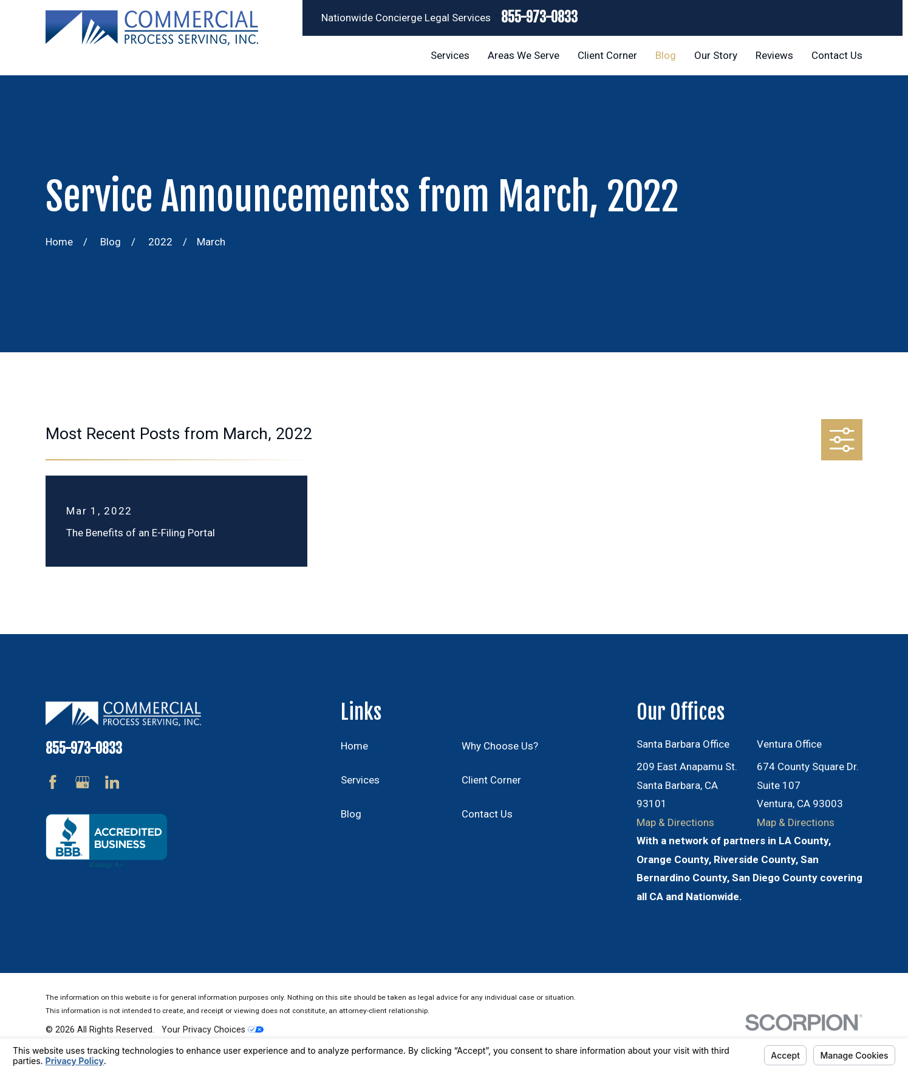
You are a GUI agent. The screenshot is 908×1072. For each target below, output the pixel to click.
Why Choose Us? (500, 746)
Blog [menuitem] (665, 55)
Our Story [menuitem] (715, 55)
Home (354, 746)
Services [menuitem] (450, 55)
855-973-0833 (539, 18)
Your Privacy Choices (213, 1029)
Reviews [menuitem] (774, 55)
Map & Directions (675, 822)
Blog (351, 814)
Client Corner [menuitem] (607, 55)
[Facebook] (53, 782)
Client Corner (491, 780)
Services (360, 780)
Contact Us (487, 814)
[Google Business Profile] (82, 782)
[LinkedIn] (112, 782)
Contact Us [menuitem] (836, 55)
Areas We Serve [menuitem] (523, 55)
